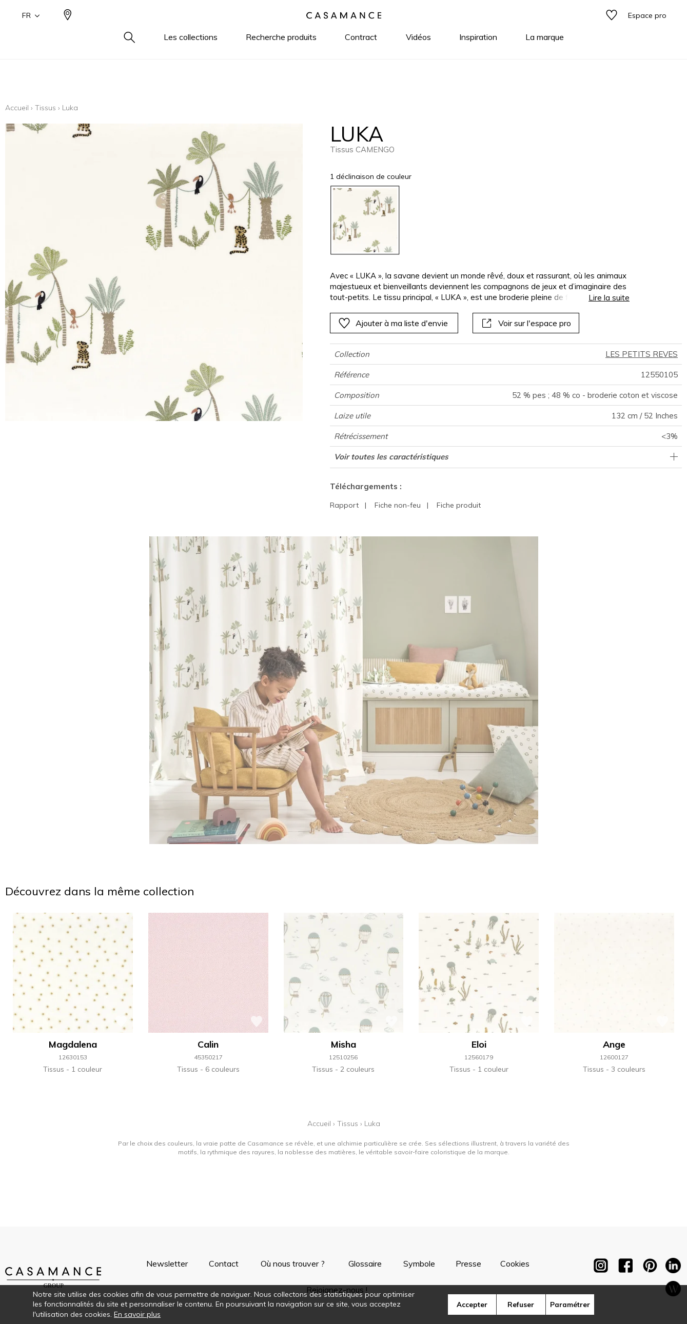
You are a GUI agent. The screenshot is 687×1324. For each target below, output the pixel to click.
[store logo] (344, 32)
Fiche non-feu (398, 505)
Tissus (45, 107)
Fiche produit (459, 505)
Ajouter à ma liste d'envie (393, 323)
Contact (224, 1263)
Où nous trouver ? (293, 1263)
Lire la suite (609, 298)
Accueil (17, 107)
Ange (614, 1044)
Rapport (344, 505)
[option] (365, 220)
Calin (208, 1044)
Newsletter (167, 1263)
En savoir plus (137, 1314)
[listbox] (474, 220)
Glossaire (365, 1263)
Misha (343, 1044)
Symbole (419, 1263)
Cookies (514, 1263)
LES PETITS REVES (641, 354)
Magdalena (73, 1044)
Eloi (479, 1044)
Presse (468, 1263)
